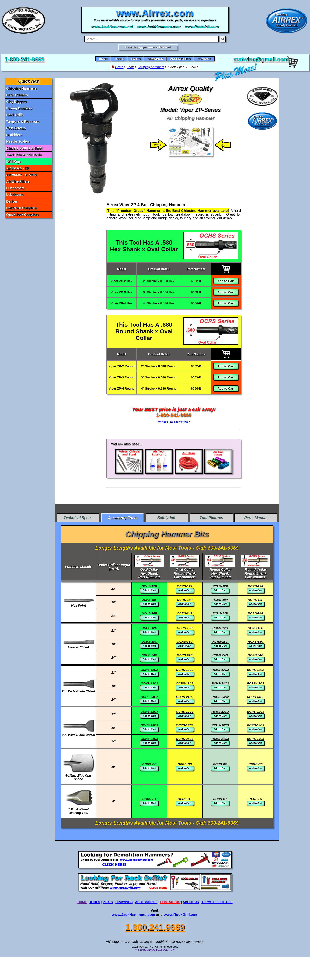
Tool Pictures (211, 518)
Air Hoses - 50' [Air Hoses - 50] (17, 168)
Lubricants (14, 195)
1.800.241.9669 (155, 927)
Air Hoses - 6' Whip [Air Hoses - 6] (21, 175)
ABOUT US (191, 902)
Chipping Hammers (151, 67)
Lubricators (15, 188)
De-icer (11, 201)
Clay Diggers (16, 102)
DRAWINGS (124, 902)
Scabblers (14, 135)
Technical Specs (78, 518)
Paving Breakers (19, 108)
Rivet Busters (17, 95)
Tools (130, 67)
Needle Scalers (18, 141)
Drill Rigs (13, 161)
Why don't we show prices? (173, 421)
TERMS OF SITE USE (216, 902)
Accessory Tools (122, 518)
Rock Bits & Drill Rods (24, 155)
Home (119, 67)
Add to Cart (225, 281)
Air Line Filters (17, 181)
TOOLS (94, 902)
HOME (82, 902)
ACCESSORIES (146, 902)
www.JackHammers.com (133, 915)
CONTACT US (170, 902)
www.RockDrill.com (181, 915)
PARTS (108, 902)
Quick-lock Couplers (22, 215)
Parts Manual (255, 518)
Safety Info (166, 518)
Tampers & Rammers (22, 121)
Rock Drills (15, 115)
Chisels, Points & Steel (24, 148)
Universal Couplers (21, 208)
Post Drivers (16, 128)
